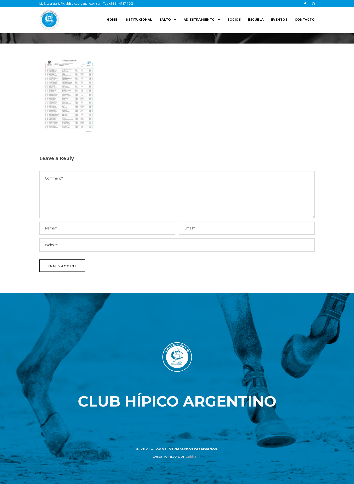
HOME (112, 19)
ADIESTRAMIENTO (199, 19)
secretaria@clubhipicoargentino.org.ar (73, 3)
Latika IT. (193, 456)
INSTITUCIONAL (138, 19)
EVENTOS (279, 19)
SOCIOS (234, 19)
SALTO (165, 19)
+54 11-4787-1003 (121, 3)
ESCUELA (256, 19)
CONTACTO (305, 19)
